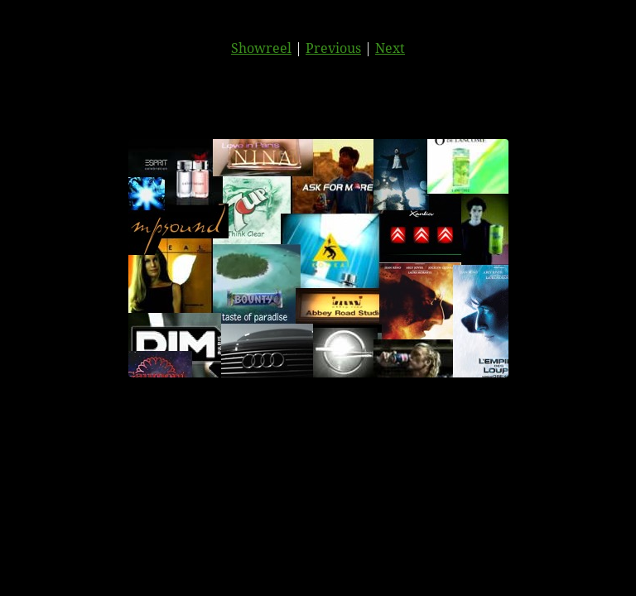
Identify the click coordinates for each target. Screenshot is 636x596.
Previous (333, 48)
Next (390, 48)
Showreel (261, 48)
